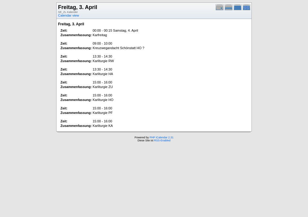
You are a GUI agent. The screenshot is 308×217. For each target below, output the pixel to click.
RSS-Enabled (162, 140)
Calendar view (68, 15)
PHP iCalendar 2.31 (161, 137)
